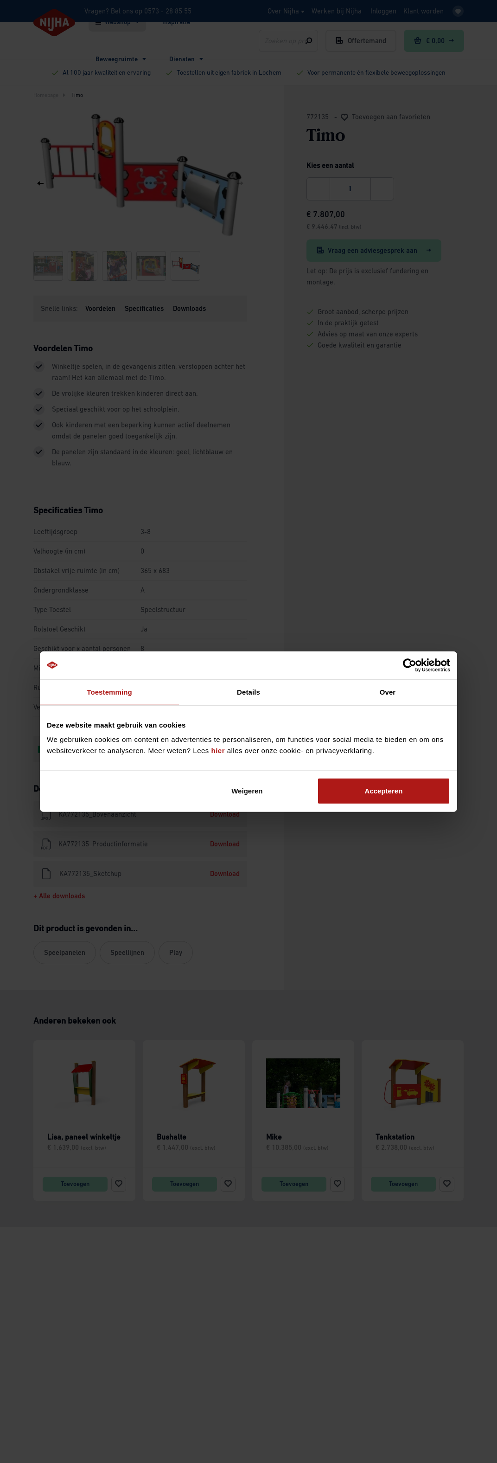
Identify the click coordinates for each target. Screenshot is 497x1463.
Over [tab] (388, 692)
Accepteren (384, 791)
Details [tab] (248, 692)
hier (218, 750)
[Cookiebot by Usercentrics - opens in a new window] (409, 665)
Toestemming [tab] (109, 692)
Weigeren (246, 791)
